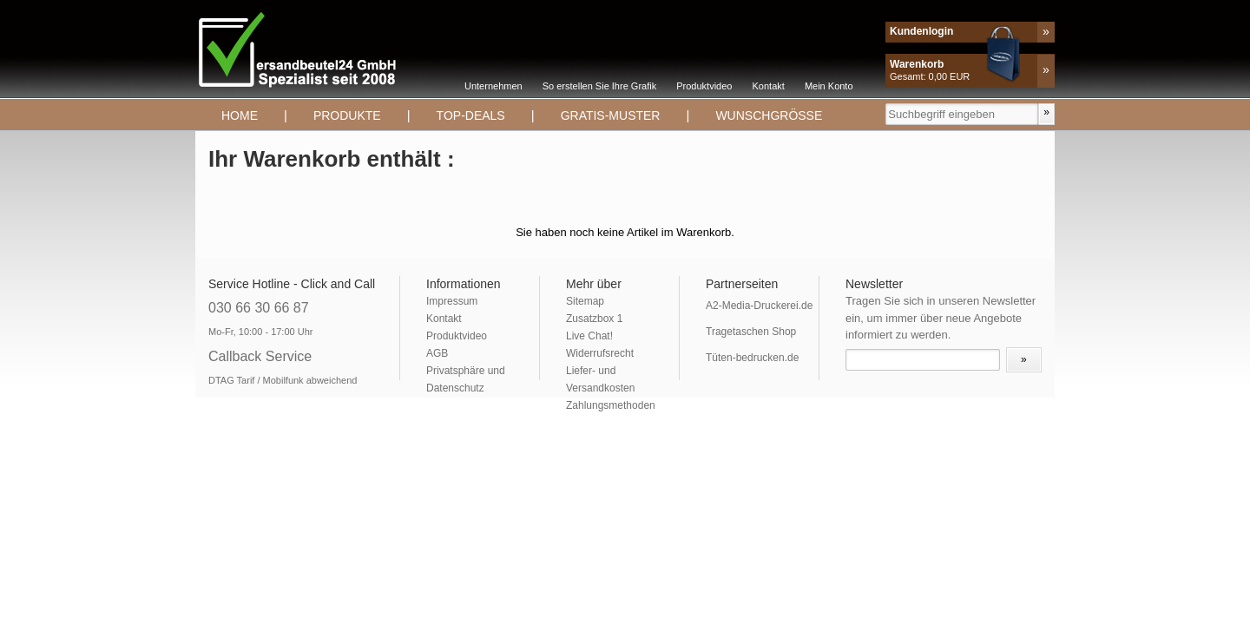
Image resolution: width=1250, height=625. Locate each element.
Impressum (451, 301)
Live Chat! (589, 336)
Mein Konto (829, 86)
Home (239, 115)
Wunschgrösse (768, 115)
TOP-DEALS (471, 115)
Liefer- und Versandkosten (600, 379)
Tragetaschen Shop (751, 332)
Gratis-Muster (611, 115)
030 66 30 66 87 (258, 307)
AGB (437, 353)
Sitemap (585, 301)
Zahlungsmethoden (610, 405)
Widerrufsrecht (600, 353)
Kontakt (769, 86)
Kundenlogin (921, 31)
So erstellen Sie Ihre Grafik (599, 86)
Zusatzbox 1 (594, 318)
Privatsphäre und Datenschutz (465, 379)
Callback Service (260, 356)
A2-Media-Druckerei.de (759, 305)
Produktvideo (704, 86)
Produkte (347, 115)
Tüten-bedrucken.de (752, 358)
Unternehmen (493, 86)
